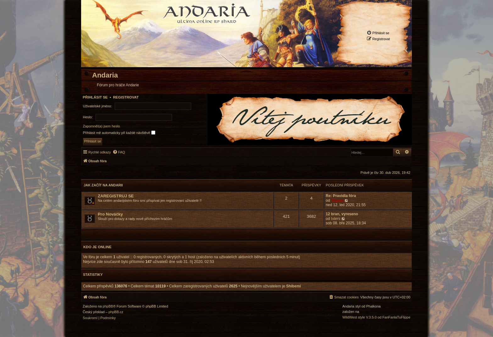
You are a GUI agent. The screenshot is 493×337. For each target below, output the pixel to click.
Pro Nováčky (110, 214)
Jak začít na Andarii (103, 185)
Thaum (337, 200)
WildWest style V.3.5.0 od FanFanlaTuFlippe (376, 317)
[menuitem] (378, 32)
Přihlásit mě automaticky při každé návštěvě (119, 133)
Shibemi (293, 286)
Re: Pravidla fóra (341, 196)
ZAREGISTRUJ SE (116, 196)
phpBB (108, 306)
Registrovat (126, 97)
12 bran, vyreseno (342, 214)
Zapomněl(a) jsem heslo (101, 126)
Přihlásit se (95, 97)
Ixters (336, 219)
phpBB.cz (115, 312)
